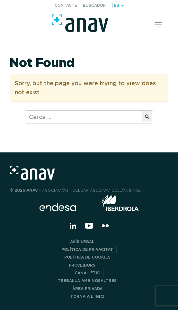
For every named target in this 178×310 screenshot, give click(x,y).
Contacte (66, 5)
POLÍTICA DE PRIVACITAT (87, 249)
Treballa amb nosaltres (87, 280)
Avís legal (87, 242)
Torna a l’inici (87, 296)
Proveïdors (87, 265)
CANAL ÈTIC (87, 273)
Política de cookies (87, 257)
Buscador (94, 5)
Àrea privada (87, 289)
